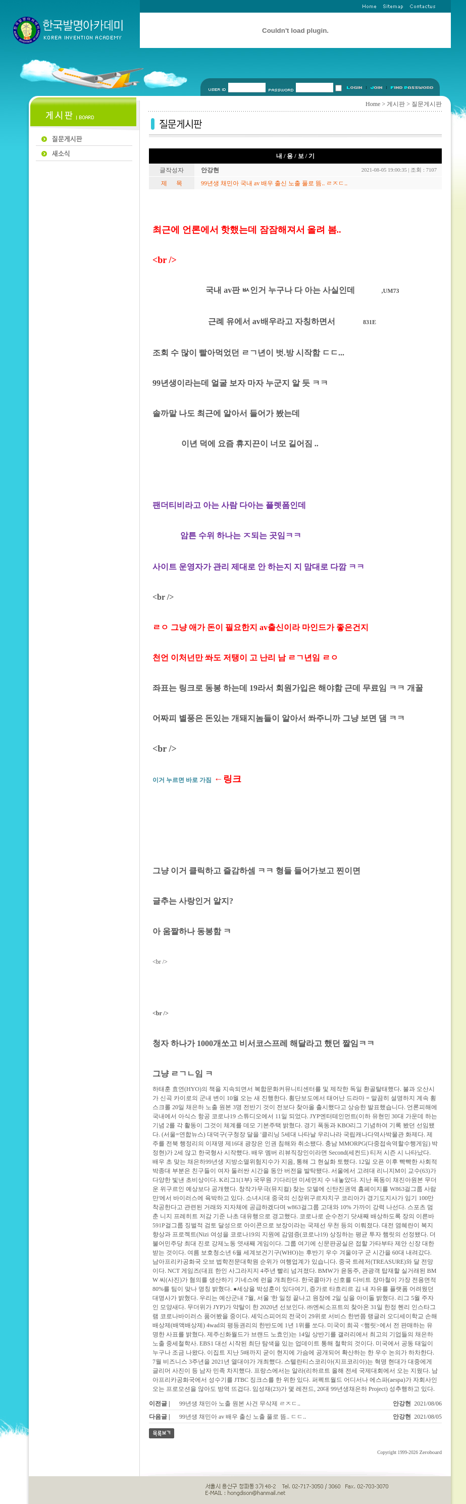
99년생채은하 (349, 1388)
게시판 (396, 104)
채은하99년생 (205, 1161)
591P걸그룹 (167, 1225)
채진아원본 (408, 1179)
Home (373, 104)
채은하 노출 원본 (208, 1107)
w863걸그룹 (303, 1207)
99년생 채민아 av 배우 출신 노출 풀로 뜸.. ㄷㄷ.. (242, 1416)
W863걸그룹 (406, 1188)
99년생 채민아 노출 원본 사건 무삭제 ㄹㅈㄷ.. (239, 1403)
